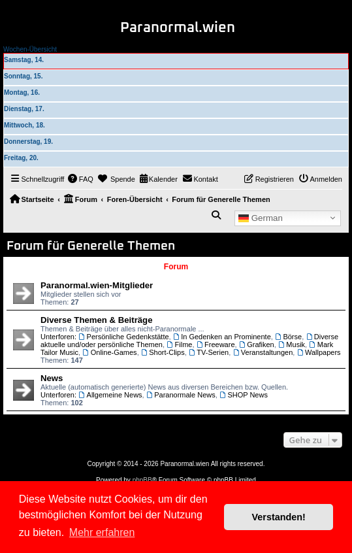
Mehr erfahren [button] (102, 532)
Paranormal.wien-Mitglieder (96, 285)
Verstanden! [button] (279, 517)
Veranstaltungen (262, 352)
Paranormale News (181, 395)
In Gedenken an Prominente (222, 337)
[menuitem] (80, 179)
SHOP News (243, 395)
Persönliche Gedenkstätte (123, 337)
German (260, 217)
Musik (291, 344)
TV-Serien (209, 352)
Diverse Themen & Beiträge (96, 320)
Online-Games (109, 352)
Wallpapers (318, 352)
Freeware (216, 344)
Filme (179, 344)
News (51, 378)
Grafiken (256, 344)
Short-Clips (163, 352)
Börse (288, 337)
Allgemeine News (110, 395)
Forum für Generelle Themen (91, 246)
